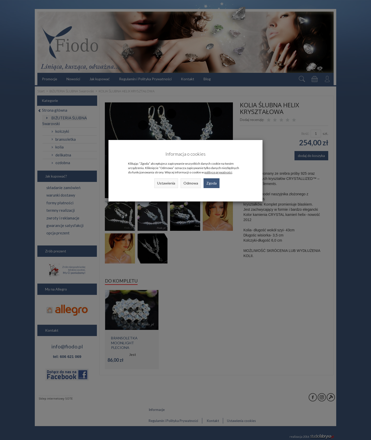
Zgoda (211, 183)
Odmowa (190, 183)
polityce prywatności (218, 172)
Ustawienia (166, 183)
